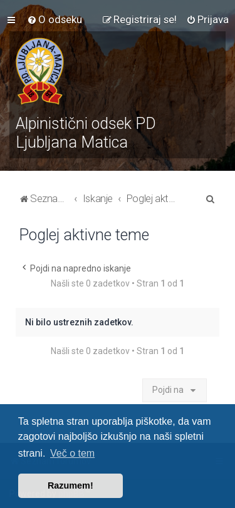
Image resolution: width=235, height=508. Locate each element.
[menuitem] (54, 19)
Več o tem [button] (72, 453)
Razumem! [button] (70, 485)
